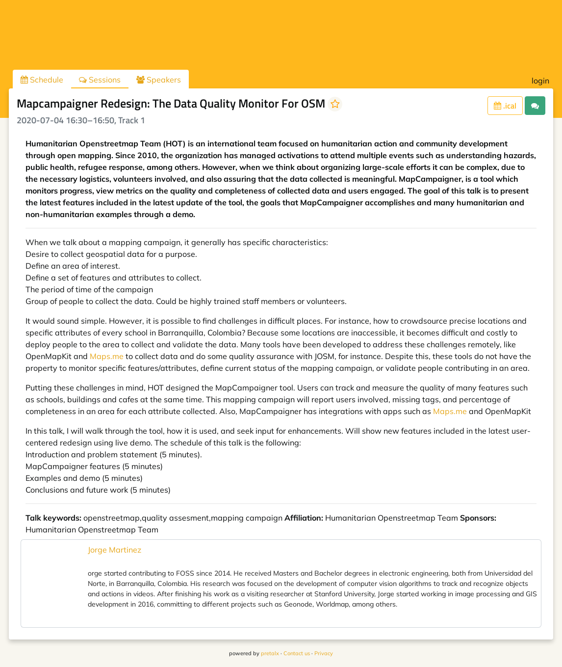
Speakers (158, 79)
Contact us (296, 653)
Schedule (42, 79)
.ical (505, 105)
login (540, 80)
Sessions (100, 79)
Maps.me (107, 356)
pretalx (270, 653)
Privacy (323, 653)
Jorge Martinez (114, 550)
